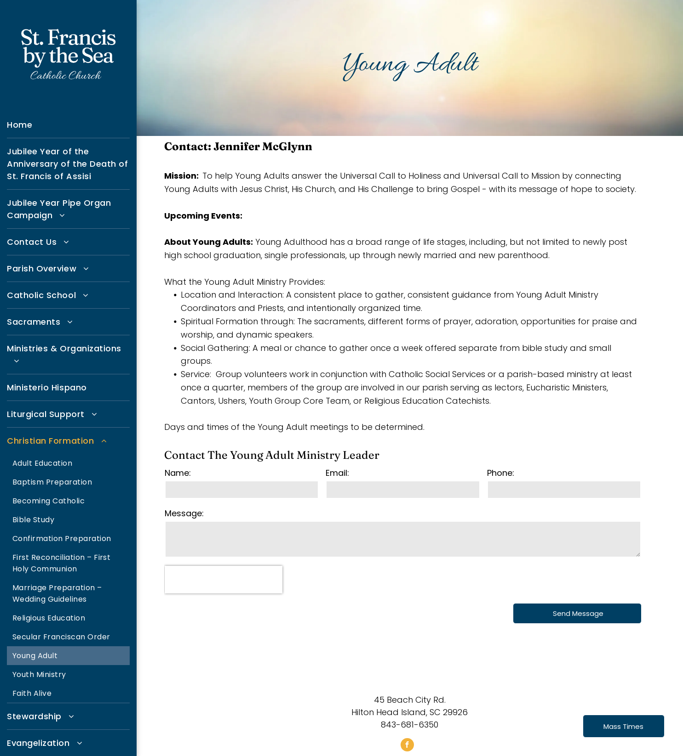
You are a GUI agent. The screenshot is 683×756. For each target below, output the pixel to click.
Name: (178, 473)
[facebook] (407, 746)
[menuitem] (68, 125)
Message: (184, 513)
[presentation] (223, 579)
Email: (337, 473)
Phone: (500, 473)
